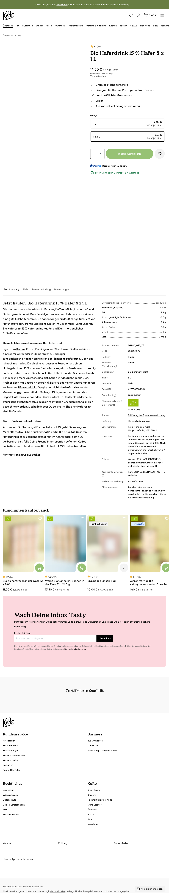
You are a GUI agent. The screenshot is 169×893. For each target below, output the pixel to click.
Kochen (28, 358)
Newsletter (62, 4)
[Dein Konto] (138, 15)
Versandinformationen (139, 421)
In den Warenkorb (129, 153)
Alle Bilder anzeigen (150, 889)
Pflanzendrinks (27, 387)
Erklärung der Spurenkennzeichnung (146, 415)
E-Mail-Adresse (22, 632)
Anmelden (105, 638)
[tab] (11, 289)
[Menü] (162, 14)
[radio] (127, 124)
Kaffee (20, 349)
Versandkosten (98, 76)
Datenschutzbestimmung (75, 649)
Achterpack (63, 436)
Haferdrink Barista (47, 382)
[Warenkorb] (150, 15)
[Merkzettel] (130, 15)
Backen (13, 358)
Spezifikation (134, 394)
